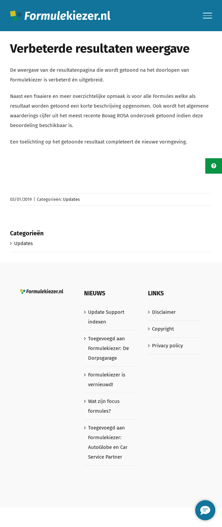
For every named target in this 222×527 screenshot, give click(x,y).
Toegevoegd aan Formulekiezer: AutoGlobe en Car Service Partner (108, 442)
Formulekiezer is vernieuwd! (106, 380)
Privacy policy (167, 346)
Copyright (163, 329)
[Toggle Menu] (207, 15)
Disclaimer (164, 312)
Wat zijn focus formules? (104, 406)
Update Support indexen (106, 317)
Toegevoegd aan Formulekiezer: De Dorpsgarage (108, 348)
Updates (71, 199)
